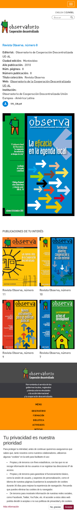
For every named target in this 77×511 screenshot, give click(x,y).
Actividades (38, 424)
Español (69, 12)
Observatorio (39, 410)
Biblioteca (38, 420)
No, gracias (55, 508)
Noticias (38, 429)
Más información (11, 507)
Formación (38, 415)
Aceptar (68, 508)
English (59, 12)
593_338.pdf (16, 103)
